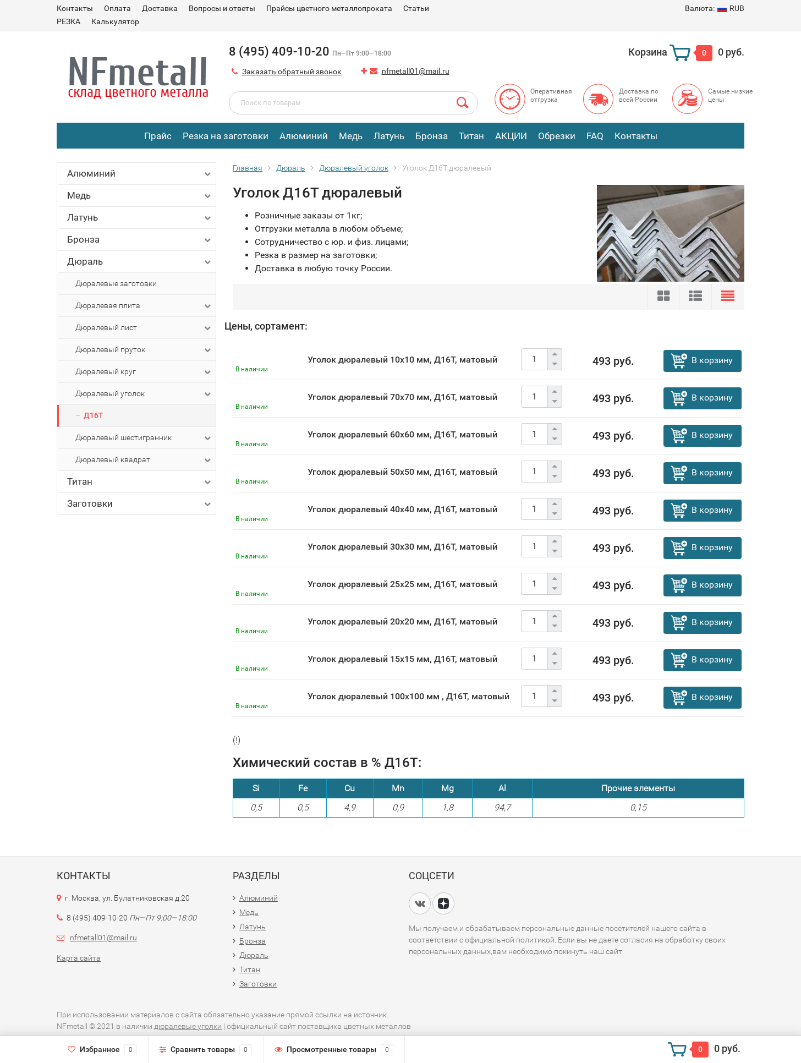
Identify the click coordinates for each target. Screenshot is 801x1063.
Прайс (158, 135)
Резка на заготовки (225, 135)
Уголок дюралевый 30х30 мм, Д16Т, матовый (402, 546)
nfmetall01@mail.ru (415, 71)
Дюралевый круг (144, 371)
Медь (351, 135)
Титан (471, 135)
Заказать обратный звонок (292, 71)
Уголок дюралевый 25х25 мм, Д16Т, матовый (402, 584)
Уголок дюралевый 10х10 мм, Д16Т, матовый (402, 359)
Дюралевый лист (144, 327)
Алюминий (303, 135)
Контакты (75, 8)
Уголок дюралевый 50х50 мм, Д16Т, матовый (402, 472)
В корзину (712, 360)
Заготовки (140, 503)
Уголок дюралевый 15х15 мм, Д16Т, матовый (402, 659)
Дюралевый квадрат (144, 459)
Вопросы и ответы (222, 8)
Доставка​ (160, 8)
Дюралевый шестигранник (144, 437)
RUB (714, 8)
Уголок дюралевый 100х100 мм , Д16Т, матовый (408, 696)
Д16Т (93, 415)
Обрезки (556, 135)
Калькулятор (115, 21)
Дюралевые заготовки (116, 283)
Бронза (431, 135)
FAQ (595, 135)
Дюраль (140, 261)
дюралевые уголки (188, 1026)
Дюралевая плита (144, 305)
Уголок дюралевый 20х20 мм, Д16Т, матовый (402, 621)
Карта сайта (79, 958)
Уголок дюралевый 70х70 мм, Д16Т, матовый (402, 397)
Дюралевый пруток (144, 349)
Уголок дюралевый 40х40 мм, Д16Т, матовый (402, 509)
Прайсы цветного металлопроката (329, 8)
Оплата (117, 8)
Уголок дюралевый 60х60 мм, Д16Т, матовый (402, 434)
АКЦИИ (511, 135)
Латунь (389, 135)
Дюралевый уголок (144, 393)
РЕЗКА (68, 21)
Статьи (416, 8)
